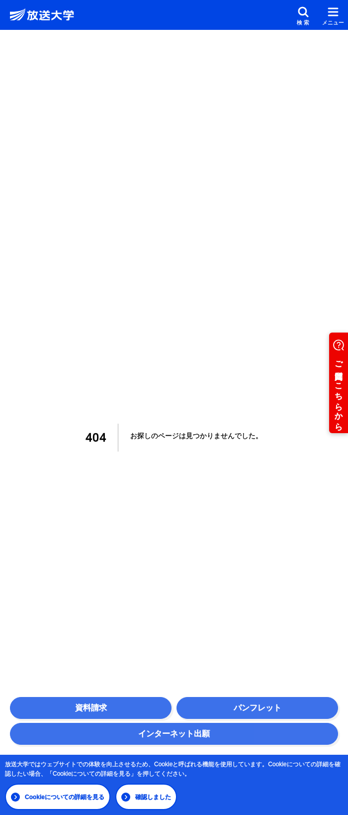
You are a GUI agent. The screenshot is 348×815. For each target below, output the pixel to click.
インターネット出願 (174, 733)
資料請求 (91, 707)
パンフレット (257, 707)
